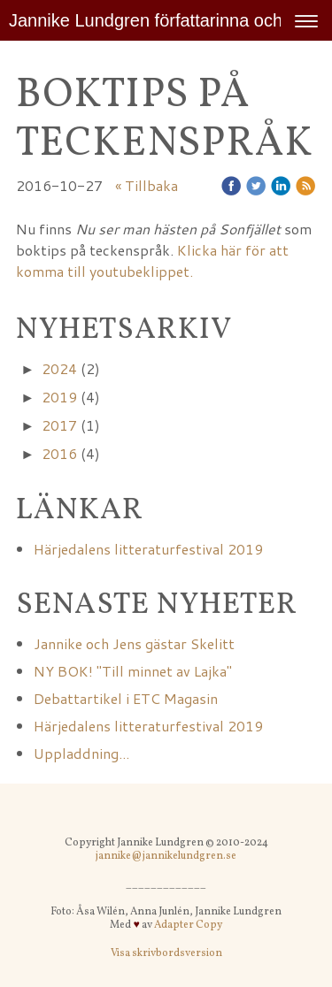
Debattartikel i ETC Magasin (126, 698)
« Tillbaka (146, 185)
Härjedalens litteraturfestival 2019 (148, 549)
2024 (59, 368)
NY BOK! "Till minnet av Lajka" (134, 671)
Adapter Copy (188, 925)
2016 (59, 453)
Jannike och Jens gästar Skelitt (134, 643)
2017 (59, 425)
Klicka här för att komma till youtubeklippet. (152, 260)
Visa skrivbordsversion (166, 953)
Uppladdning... (81, 753)
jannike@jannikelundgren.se (166, 856)
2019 (59, 396)
